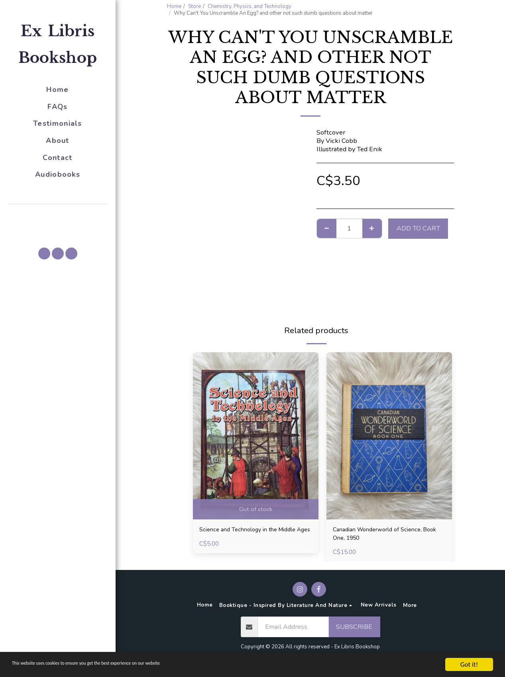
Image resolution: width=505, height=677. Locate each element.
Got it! (469, 664)
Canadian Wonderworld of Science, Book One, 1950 (384, 535)
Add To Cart (418, 228)
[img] (255, 435)
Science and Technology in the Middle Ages (255, 535)
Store (194, 6)
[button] (58, 215)
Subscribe (354, 629)
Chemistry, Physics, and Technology (249, 6)
